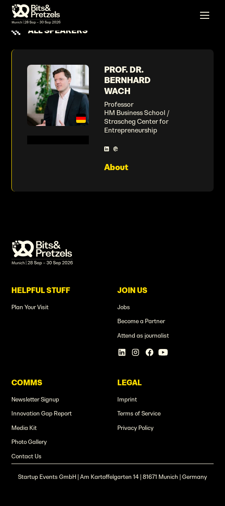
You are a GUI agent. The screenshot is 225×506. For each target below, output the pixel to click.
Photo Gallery (29, 442)
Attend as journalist (143, 335)
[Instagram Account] (135, 352)
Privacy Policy (135, 428)
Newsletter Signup (35, 399)
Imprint (127, 399)
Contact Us (26, 456)
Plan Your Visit (30, 307)
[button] (204, 15)
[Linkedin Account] (122, 352)
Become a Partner (141, 321)
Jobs (123, 307)
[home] (36, 15)
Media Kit (24, 428)
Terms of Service (139, 413)
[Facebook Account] (149, 352)
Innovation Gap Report (41, 413)
